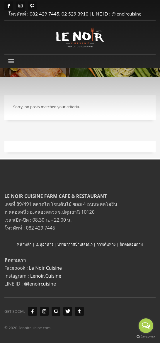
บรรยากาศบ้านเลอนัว (75, 244)
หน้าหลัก (24, 244)
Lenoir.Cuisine (45, 276)
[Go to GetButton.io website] (146, 337)
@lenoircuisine (40, 284)
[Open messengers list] (146, 325)
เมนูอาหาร (44, 244)
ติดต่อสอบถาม (131, 244)
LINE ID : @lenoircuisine (117, 13)
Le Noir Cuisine (45, 268)
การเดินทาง (105, 244)
